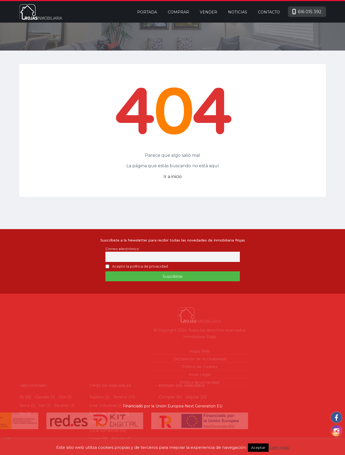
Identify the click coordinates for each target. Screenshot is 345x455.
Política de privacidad (178, 382)
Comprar (178, 12)
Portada (147, 12)
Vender (208, 12)
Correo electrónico (122, 249)
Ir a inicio (172, 176)
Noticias (237, 12)
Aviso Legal (177, 374)
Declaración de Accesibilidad (177, 359)
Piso (119, 433)
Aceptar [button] (258, 447)
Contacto (269, 12)
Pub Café (97, 433)
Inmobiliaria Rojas (177, 336)
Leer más (279, 447)
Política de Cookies (177, 366)
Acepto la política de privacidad (140, 267)
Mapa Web (178, 351)
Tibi (22, 433)
